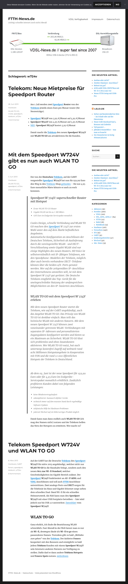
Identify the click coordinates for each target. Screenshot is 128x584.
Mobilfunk (100, 225)
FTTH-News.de (21, 19)
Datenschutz (113, 19)
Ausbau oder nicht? (101, 80)
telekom (11, 116)
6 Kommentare (14, 474)
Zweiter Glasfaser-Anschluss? (106, 83)
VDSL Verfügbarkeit (78, 19)
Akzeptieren (103, 4)
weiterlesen (62, 556)
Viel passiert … (99, 127)
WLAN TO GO (13, 111)
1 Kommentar (13, 120)
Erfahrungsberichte (102, 238)
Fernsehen (98, 230)
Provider (97, 212)
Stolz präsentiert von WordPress (48, 573)
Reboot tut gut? (100, 86)
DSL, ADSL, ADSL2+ (104, 217)
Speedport (58, 104)
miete (10, 114)
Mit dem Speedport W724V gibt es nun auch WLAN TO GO (43, 161)
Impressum (97, 19)
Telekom (34, 108)
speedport (18, 114)
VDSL (33, 481)
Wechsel (97, 240)
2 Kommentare (14, 190)
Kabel (98, 222)
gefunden (66, 184)
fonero (11, 467)
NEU (32, 125)
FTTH (66, 481)
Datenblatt (71, 502)
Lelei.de (99, 109)
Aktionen (97, 209)
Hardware (12, 108)
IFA (95, 233)
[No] (125, 4)
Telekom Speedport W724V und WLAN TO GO (44, 448)
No (117, 4)
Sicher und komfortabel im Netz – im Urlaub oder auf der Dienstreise (106, 116)
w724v (18, 116)
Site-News (98, 243)
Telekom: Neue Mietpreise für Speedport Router (46, 91)
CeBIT (19, 464)
